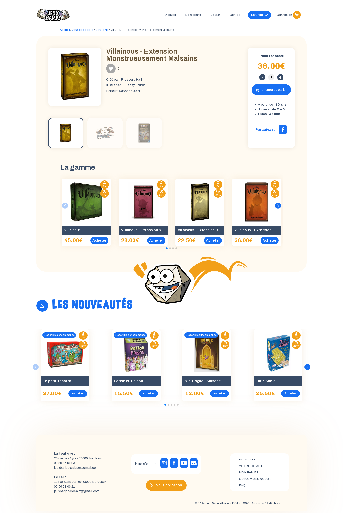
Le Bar (215, 15)
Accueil (170, 15)
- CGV (239, 505)
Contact (236, 15)
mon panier (249, 474)
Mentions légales (223, 505)
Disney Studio (135, 86)
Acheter (77, 395)
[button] (278, 207)
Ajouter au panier (274, 91)
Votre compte (252, 467)
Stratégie (102, 31)
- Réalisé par (262, 505)
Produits (247, 460)
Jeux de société (82, 31)
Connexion (284, 15)
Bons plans (193, 15)
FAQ (242, 487)
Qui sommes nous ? (256, 480)
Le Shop (259, 15)
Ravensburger (130, 92)
